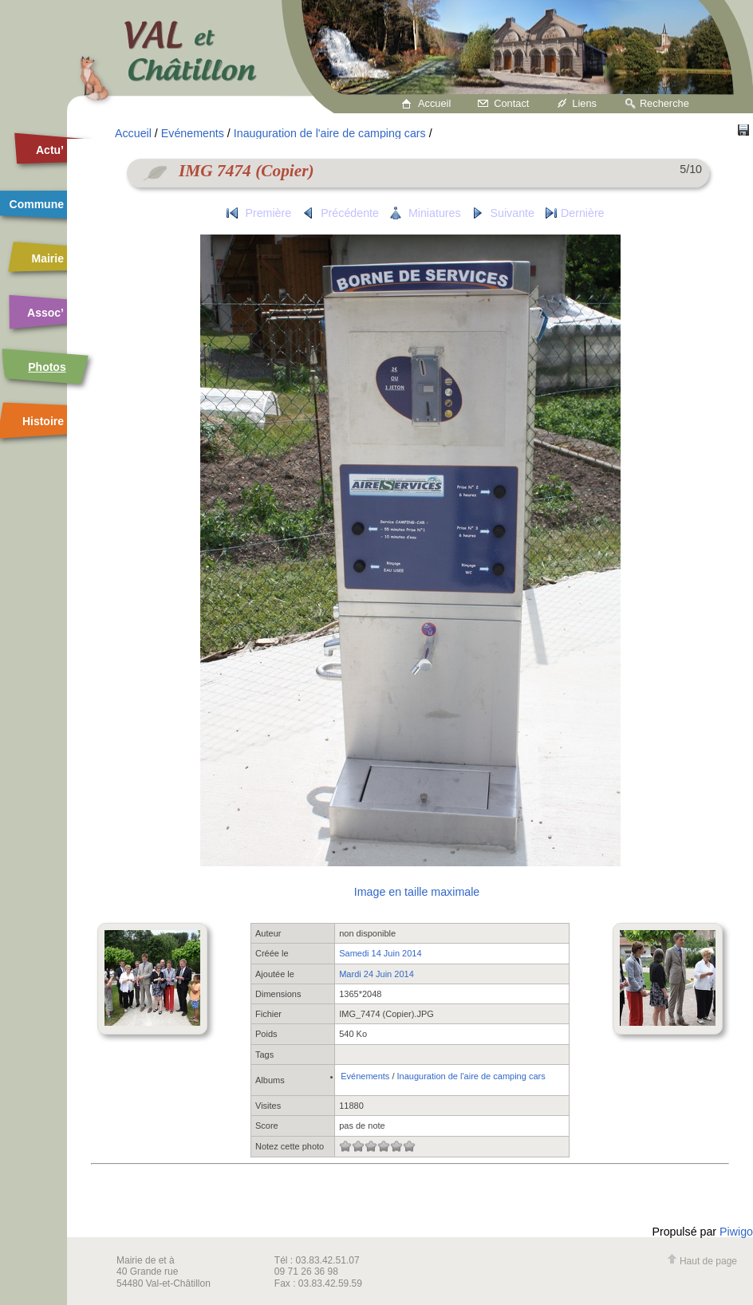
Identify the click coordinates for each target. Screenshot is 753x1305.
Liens (584, 103)
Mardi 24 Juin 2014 (376, 974)
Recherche (664, 103)
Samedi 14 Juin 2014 (380, 953)
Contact (511, 103)
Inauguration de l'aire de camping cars (330, 133)
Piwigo (736, 1231)
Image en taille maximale (416, 891)
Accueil (434, 103)
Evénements (192, 133)
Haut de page (702, 1261)
